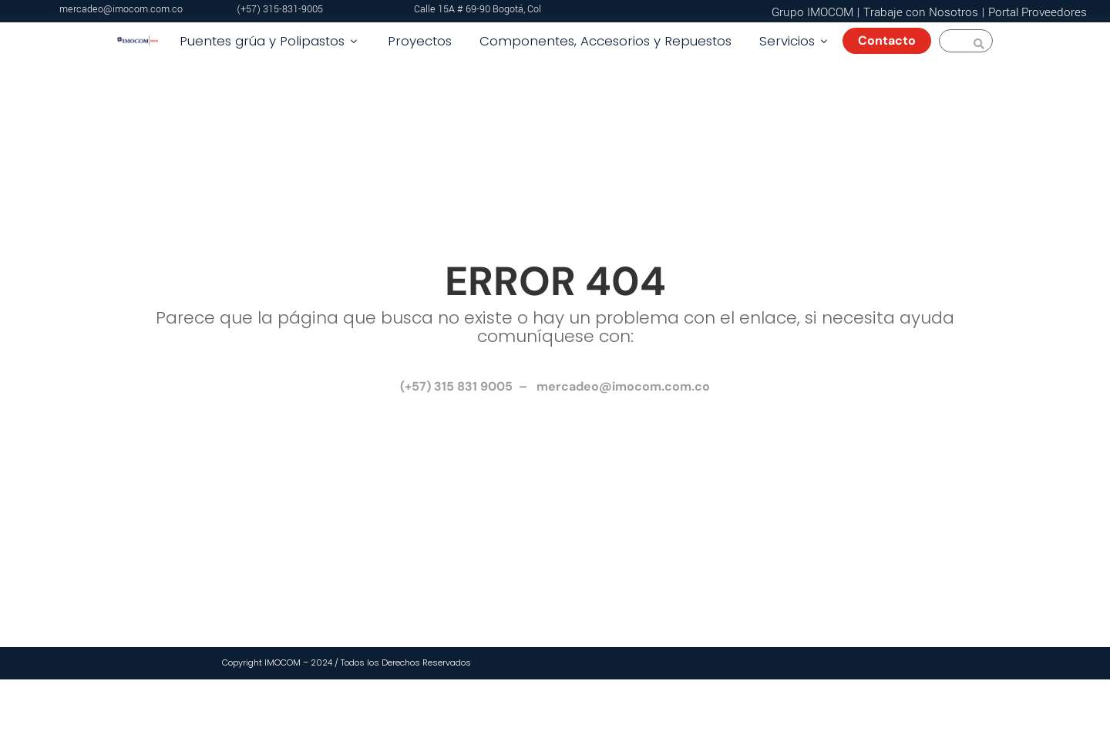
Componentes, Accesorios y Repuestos (605, 41)
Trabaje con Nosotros (920, 12)
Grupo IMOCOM (812, 12)
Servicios (794, 41)
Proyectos (420, 41)
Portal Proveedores (1037, 12)
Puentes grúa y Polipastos (270, 41)
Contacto (893, 40)
